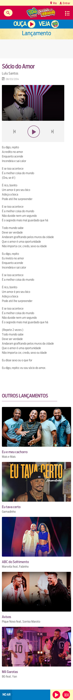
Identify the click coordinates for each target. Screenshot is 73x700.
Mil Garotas (10, 672)
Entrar (66, 3)
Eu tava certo (11, 507)
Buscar (8, 12)
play (33, 140)
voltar (13, 140)
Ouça (19, 24)
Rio (55, 3)
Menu (67, 13)
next (53, 140)
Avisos (6, 617)
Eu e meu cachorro (14, 452)
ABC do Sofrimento (15, 562)
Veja (44, 24)
